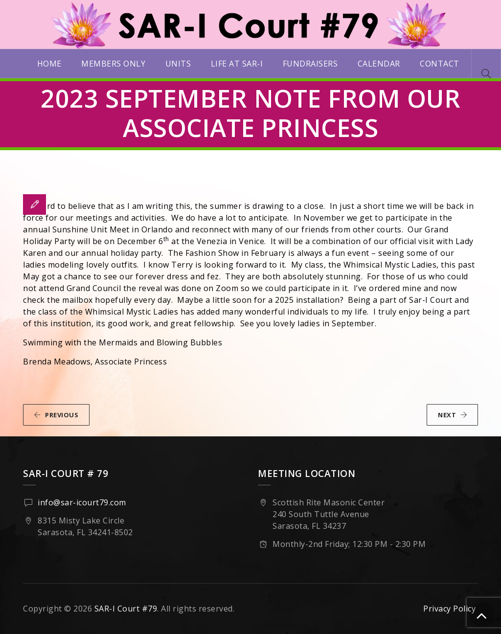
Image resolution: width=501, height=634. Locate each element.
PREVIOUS (56, 414)
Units (178, 63)
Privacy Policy (449, 608)
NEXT (452, 414)
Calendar (379, 63)
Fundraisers (310, 63)
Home (49, 63)
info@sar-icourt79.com (82, 502)
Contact (439, 63)
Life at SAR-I (237, 63)
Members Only (113, 63)
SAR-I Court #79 (126, 608)
